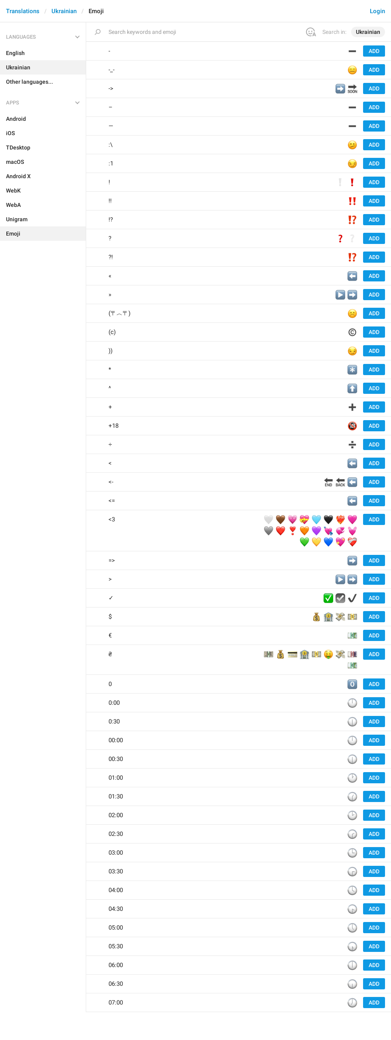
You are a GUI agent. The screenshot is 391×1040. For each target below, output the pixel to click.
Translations (22, 11)
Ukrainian (64, 11)
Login (377, 11)
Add (374, 51)
